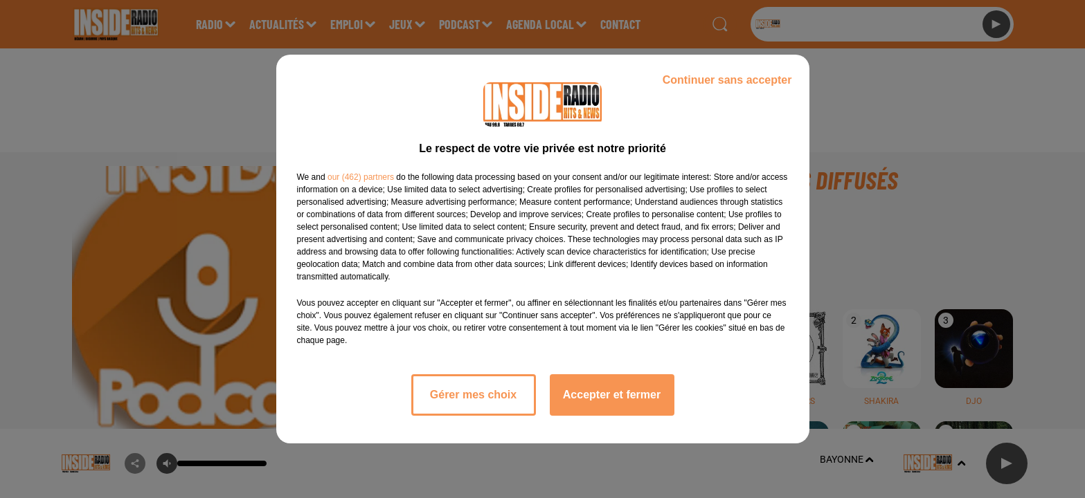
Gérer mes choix (473, 394)
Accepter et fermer (612, 394)
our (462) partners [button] (361, 177)
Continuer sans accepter (727, 80)
